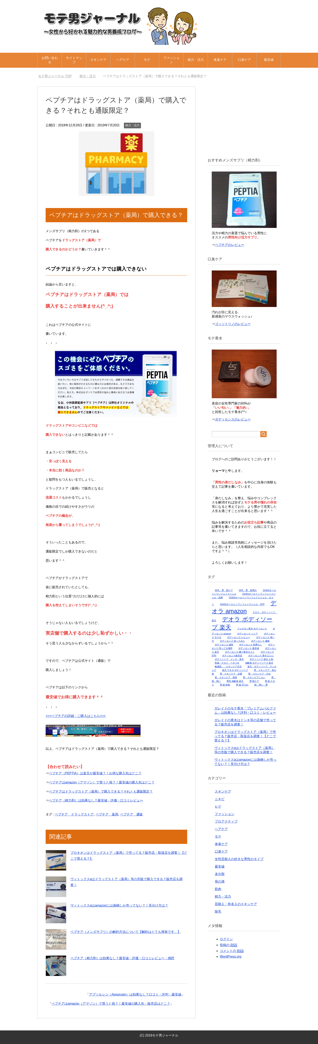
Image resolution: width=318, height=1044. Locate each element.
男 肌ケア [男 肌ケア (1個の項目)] (254, 681)
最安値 (269, 59)
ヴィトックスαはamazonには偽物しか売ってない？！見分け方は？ (119, 905)
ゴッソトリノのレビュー (233, 324)
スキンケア (98, 59)
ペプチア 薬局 (107, 814)
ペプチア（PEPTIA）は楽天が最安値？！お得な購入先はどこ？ (95, 773)
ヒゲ (218, 806)
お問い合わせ (50, 60)
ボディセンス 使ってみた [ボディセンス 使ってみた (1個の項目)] (232, 641)
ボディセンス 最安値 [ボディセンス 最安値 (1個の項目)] (248, 648)
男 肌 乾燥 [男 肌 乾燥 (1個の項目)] (225, 684)
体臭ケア (220, 59)
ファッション (171, 60)
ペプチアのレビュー (229, 245)
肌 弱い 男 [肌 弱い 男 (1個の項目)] (261, 684)
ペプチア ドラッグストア (74, 814)
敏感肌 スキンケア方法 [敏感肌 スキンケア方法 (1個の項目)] (228, 666)
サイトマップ (74, 60)
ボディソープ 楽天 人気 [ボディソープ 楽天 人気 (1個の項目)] (261, 659)
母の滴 (220, 881)
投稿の (228, 945)
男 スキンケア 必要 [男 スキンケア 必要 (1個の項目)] (231, 674)
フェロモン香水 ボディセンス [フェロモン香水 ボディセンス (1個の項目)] (252, 628)
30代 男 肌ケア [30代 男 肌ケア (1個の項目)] (224, 590)
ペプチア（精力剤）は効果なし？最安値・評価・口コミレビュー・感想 (122, 958)
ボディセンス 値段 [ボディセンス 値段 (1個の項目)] (224, 644)
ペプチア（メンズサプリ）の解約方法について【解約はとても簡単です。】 (125, 931)
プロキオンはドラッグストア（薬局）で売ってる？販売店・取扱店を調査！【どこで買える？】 (245, 736)
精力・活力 (196, 59)
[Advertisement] (244, 119)
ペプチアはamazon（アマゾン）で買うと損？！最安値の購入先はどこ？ (102, 782)
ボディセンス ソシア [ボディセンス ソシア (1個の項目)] (247, 633)
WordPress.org (230, 956)
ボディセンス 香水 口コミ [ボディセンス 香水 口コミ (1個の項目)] (261, 655)
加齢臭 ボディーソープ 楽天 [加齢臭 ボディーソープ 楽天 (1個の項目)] (259, 663)
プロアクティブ (226, 821)
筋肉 (218, 889)
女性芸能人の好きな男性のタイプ (239, 859)
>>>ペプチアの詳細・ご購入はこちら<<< (76, 716)
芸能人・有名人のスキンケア (236, 904)
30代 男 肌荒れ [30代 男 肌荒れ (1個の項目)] (248, 590)
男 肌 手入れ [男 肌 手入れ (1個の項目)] (242, 684)
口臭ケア (244, 59)
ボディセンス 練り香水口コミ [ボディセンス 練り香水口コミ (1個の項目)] (240, 652)
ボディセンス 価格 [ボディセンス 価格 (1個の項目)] (260, 641)
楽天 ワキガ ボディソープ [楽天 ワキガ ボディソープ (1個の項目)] (235, 670)
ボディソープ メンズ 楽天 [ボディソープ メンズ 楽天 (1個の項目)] (229, 659)
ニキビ (220, 799)
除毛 (218, 911)
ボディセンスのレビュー (233, 419)
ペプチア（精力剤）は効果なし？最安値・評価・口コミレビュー (96, 800)
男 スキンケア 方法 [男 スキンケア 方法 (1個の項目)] (259, 674)
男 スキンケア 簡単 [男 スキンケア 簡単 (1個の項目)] (226, 677)
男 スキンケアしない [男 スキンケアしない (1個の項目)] (254, 677)
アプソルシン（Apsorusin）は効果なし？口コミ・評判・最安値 (135, 994)
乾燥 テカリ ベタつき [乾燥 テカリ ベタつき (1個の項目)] (227, 663)
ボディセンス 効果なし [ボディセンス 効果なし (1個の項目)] (250, 644)
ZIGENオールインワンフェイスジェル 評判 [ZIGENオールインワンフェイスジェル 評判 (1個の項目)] (242, 604)
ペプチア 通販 (131, 814)
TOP (55, 76)
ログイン (226, 939)
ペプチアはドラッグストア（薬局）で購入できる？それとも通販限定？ (101, 791)
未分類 (220, 874)
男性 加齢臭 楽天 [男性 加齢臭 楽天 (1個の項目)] (235, 681)
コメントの (232, 951)
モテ (147, 59)
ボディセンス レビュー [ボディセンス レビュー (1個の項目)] (238, 637)
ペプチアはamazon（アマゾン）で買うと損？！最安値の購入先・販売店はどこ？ (111, 1003)
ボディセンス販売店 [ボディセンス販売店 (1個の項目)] (232, 655)
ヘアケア (122, 59)
